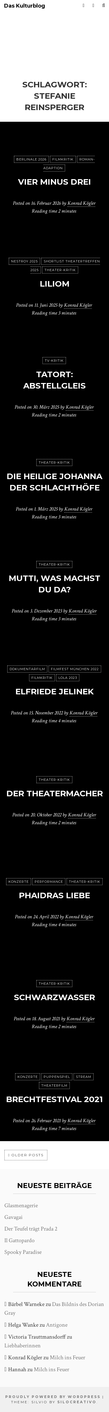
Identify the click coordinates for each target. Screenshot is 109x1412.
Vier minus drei (54, 182)
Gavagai (13, 1217)
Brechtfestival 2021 (54, 1099)
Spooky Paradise (23, 1252)
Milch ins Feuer (67, 1357)
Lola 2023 (67, 678)
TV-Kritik (54, 361)
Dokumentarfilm (27, 669)
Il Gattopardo (19, 1240)
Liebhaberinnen (22, 1345)
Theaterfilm (54, 1085)
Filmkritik (63, 159)
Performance (49, 882)
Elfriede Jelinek (54, 691)
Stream (83, 1077)
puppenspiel (57, 1077)
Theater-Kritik (60, 270)
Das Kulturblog (24, 6)
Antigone (56, 1325)
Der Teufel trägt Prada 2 (30, 1229)
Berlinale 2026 (31, 159)
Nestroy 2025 (24, 261)
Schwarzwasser (54, 997)
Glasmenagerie (21, 1205)
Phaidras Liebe (54, 895)
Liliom (54, 284)
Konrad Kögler (81, 203)
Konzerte (18, 882)
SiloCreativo (77, 1402)
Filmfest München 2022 (75, 669)
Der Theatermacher (54, 793)
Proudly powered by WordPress (53, 1397)
